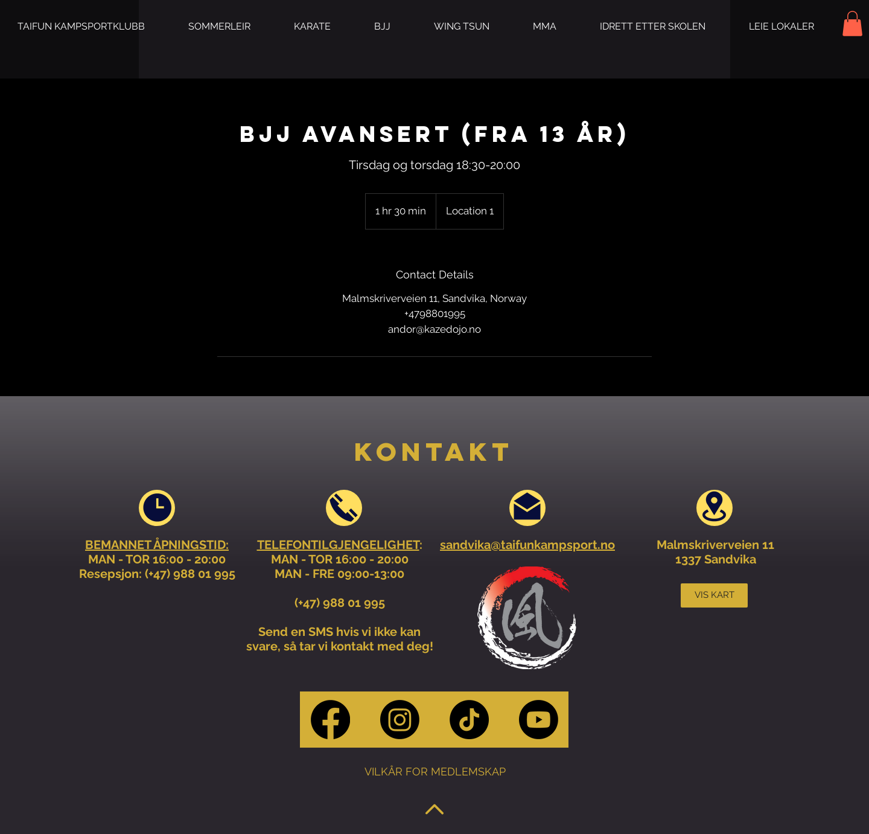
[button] (219, 26)
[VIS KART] (714, 595)
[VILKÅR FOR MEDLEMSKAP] (434, 772)
